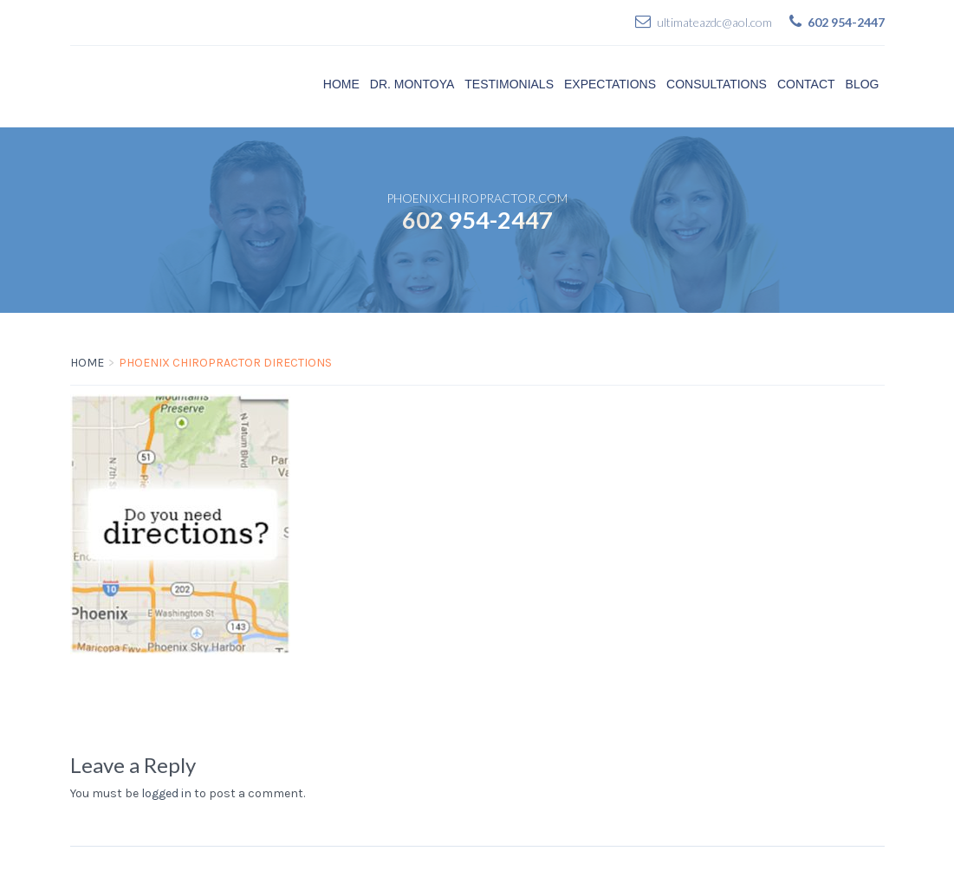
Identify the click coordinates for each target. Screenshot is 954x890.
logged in (166, 793)
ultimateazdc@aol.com (714, 22)
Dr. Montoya (412, 84)
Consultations (716, 84)
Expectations (610, 84)
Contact (806, 84)
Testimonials (509, 84)
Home (341, 84)
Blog (862, 84)
